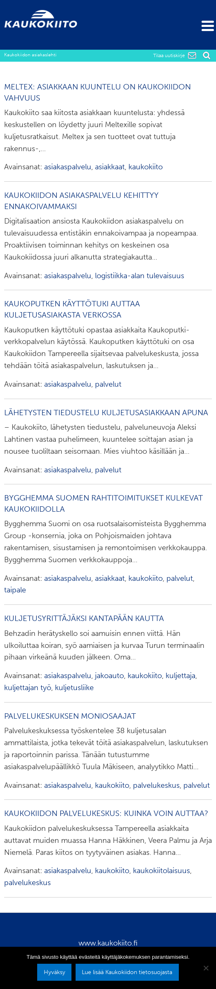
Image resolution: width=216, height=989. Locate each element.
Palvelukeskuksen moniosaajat (70, 716)
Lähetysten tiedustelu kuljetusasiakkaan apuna (106, 412)
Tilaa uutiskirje (169, 55)
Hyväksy (54, 972)
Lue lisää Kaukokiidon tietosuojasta (127, 972)
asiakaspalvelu (67, 166)
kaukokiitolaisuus (161, 870)
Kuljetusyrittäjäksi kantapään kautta (84, 618)
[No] (206, 968)
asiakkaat (110, 166)
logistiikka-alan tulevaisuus (139, 275)
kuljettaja (180, 675)
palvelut (108, 384)
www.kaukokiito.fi (108, 943)
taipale (15, 589)
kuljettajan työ (27, 687)
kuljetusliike (74, 687)
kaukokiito (145, 166)
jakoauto (109, 675)
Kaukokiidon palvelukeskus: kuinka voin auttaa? (106, 813)
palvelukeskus (156, 785)
